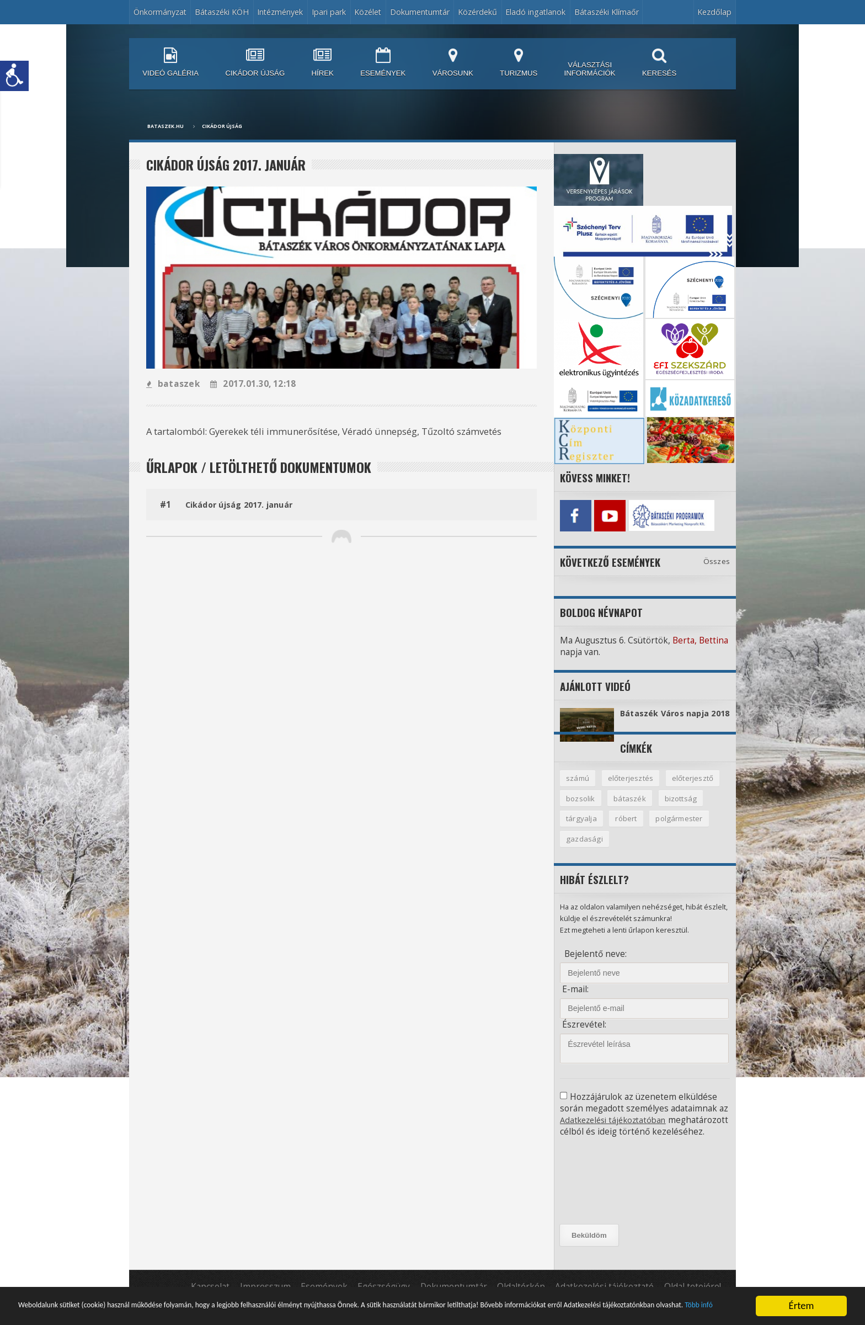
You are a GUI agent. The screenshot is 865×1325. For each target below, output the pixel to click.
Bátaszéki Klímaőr (606, 12)
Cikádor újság (222, 126)
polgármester (681, 828)
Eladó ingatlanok (535, 12)
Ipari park (329, 12)
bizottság (682, 807)
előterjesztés (631, 787)
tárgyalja (581, 828)
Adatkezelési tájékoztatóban (617, 1130)
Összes (717, 558)
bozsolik (581, 807)
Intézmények (280, 12)
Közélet (367, 12)
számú (578, 787)
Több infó (289, 1310)
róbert (627, 828)
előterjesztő (694, 787)
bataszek (172, 384)
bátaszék (631, 807)
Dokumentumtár (420, 12)
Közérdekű (477, 12)
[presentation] (609, 1203)
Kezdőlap (714, 12)
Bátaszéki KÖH (222, 12)
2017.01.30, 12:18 (250, 384)
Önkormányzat (160, 12)
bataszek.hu (165, 126)
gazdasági (585, 849)
